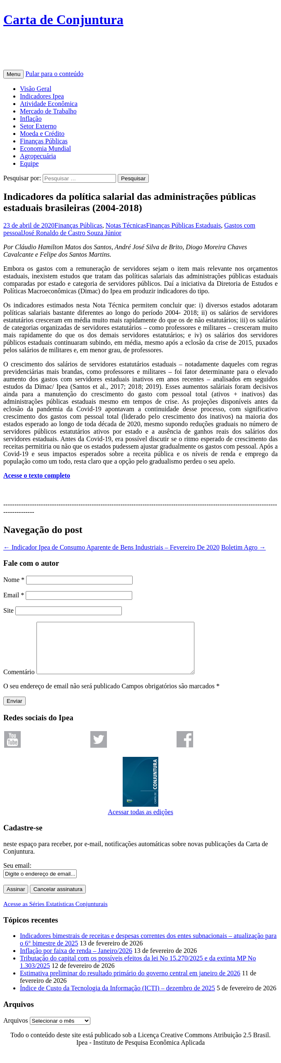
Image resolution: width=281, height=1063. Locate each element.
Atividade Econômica (49, 103)
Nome (13, 579)
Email (13, 595)
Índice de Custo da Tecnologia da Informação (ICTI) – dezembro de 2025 (117, 998)
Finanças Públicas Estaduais (183, 225)
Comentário (19, 681)
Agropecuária (38, 156)
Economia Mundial (45, 148)
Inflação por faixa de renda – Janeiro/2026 (76, 960)
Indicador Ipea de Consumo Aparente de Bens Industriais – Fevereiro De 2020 (111, 547)
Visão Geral (35, 88)
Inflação (30, 118)
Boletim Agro (243, 547)
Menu (13, 74)
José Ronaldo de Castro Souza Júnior (72, 232)
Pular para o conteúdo (54, 73)
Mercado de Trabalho (48, 111)
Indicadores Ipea (42, 96)
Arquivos (15, 1030)
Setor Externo (38, 126)
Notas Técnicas (126, 225)
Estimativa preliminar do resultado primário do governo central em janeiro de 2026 (130, 983)
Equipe (29, 163)
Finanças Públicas (44, 141)
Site (8, 610)
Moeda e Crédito (42, 133)
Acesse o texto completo (36, 475)
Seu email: (17, 875)
